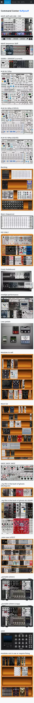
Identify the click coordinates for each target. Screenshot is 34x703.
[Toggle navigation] (31, 2)
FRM (18, 2)
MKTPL (23, 2)
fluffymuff (24, 11)
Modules (14, 2)
